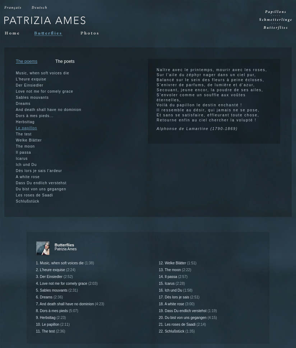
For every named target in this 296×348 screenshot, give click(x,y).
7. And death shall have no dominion (70, 304)
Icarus (22, 159)
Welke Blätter (29, 140)
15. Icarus (172, 284)
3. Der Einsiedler (54, 277)
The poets (64, 61)
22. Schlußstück (177, 331)
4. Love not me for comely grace (67, 284)
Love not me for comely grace (44, 91)
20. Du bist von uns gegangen (188, 318)
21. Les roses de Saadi (182, 324)
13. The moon (175, 270)
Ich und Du (26, 165)
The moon (25, 146)
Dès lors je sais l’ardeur (39, 171)
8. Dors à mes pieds (57, 311)
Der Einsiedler (29, 85)
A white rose (28, 177)
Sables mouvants (32, 97)
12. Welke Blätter (177, 263)
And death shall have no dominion (49, 110)
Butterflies (51, 33)
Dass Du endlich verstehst (41, 183)
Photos (91, 33)
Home (13, 33)
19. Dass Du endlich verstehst (188, 311)
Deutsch (40, 8)
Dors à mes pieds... (35, 116)
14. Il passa (173, 277)
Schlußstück (27, 201)
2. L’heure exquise (55, 270)
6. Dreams (49, 297)
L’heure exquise (31, 79)
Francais (13, 8)
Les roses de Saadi (34, 195)
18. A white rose (177, 304)
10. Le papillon (53, 324)
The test (24, 134)
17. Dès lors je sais (179, 297)
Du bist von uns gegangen (41, 189)
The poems (26, 61)
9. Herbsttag (51, 318)
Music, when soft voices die (42, 73)
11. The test (50, 331)
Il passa (23, 152)
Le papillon (26, 128)
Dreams (23, 104)
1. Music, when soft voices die (65, 263)
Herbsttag (25, 122)
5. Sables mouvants (57, 290)
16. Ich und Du (176, 290)
